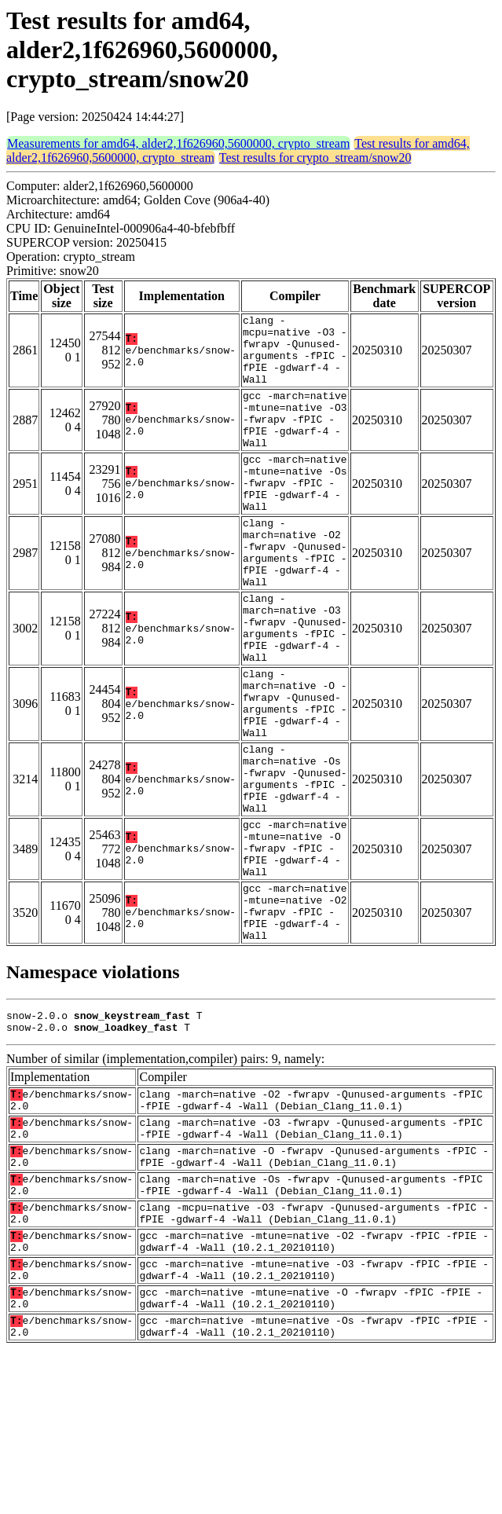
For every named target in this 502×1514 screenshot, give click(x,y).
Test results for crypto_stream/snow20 (315, 157)
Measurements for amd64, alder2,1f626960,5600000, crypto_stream (178, 143)
